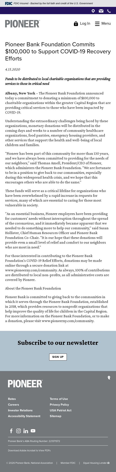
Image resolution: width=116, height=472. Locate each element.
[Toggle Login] (82, 23)
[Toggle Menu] (103, 23)
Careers (13, 405)
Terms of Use (59, 399)
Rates (12, 399)
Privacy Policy (59, 405)
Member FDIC (68, 463)
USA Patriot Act (60, 410)
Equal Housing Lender (95, 463)
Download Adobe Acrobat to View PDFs (29, 450)
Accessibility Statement (24, 416)
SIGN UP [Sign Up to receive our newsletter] (58, 357)
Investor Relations (20, 410)
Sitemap (55, 416)
